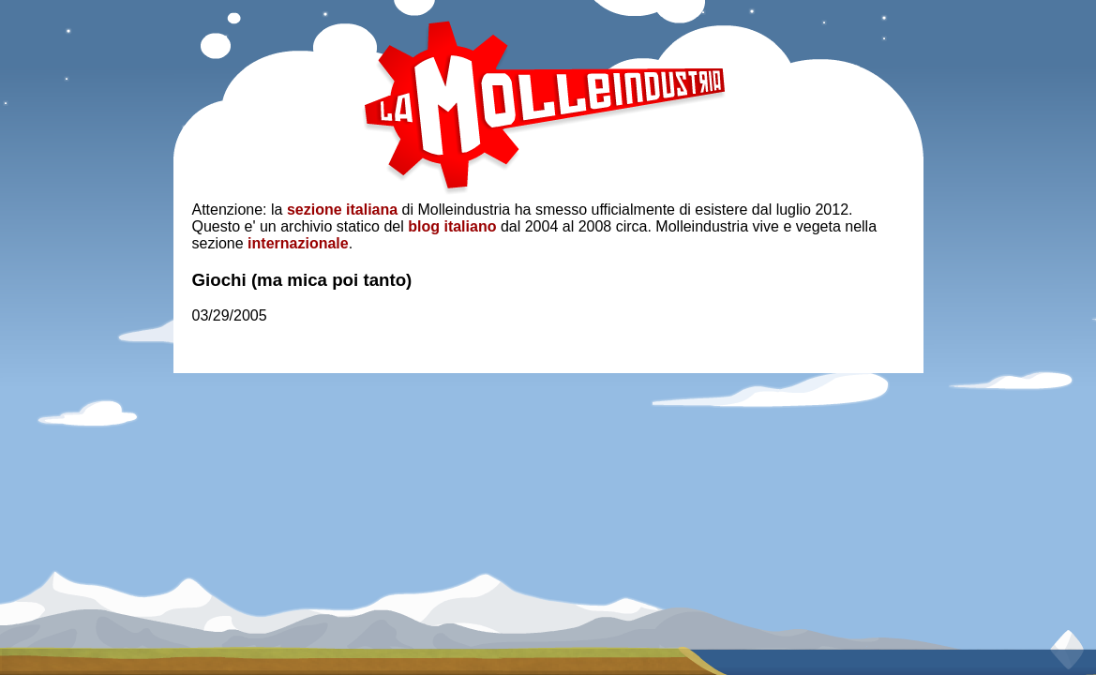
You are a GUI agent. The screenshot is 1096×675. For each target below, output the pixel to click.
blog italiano (452, 226)
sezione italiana (342, 210)
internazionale (298, 243)
